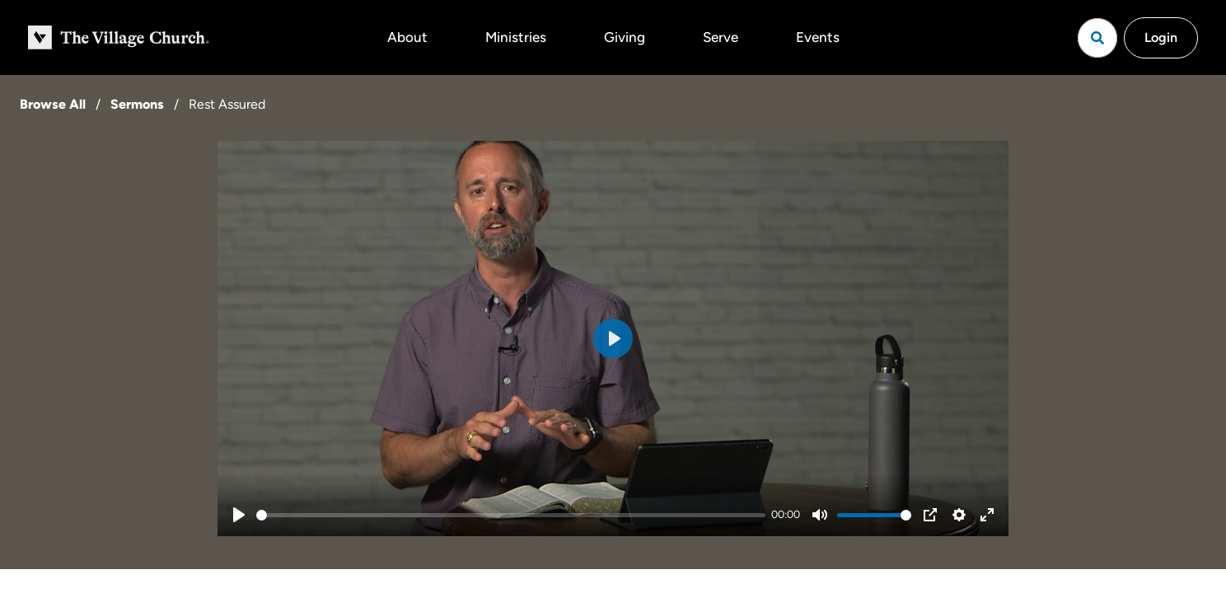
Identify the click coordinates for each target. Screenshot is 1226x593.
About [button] (407, 37)
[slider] (510, 515)
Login (1160, 37)
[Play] (239, 515)
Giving (624, 37)
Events (818, 37)
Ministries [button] (515, 37)
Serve (720, 37)
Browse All (53, 104)
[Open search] (1097, 38)
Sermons (137, 104)
